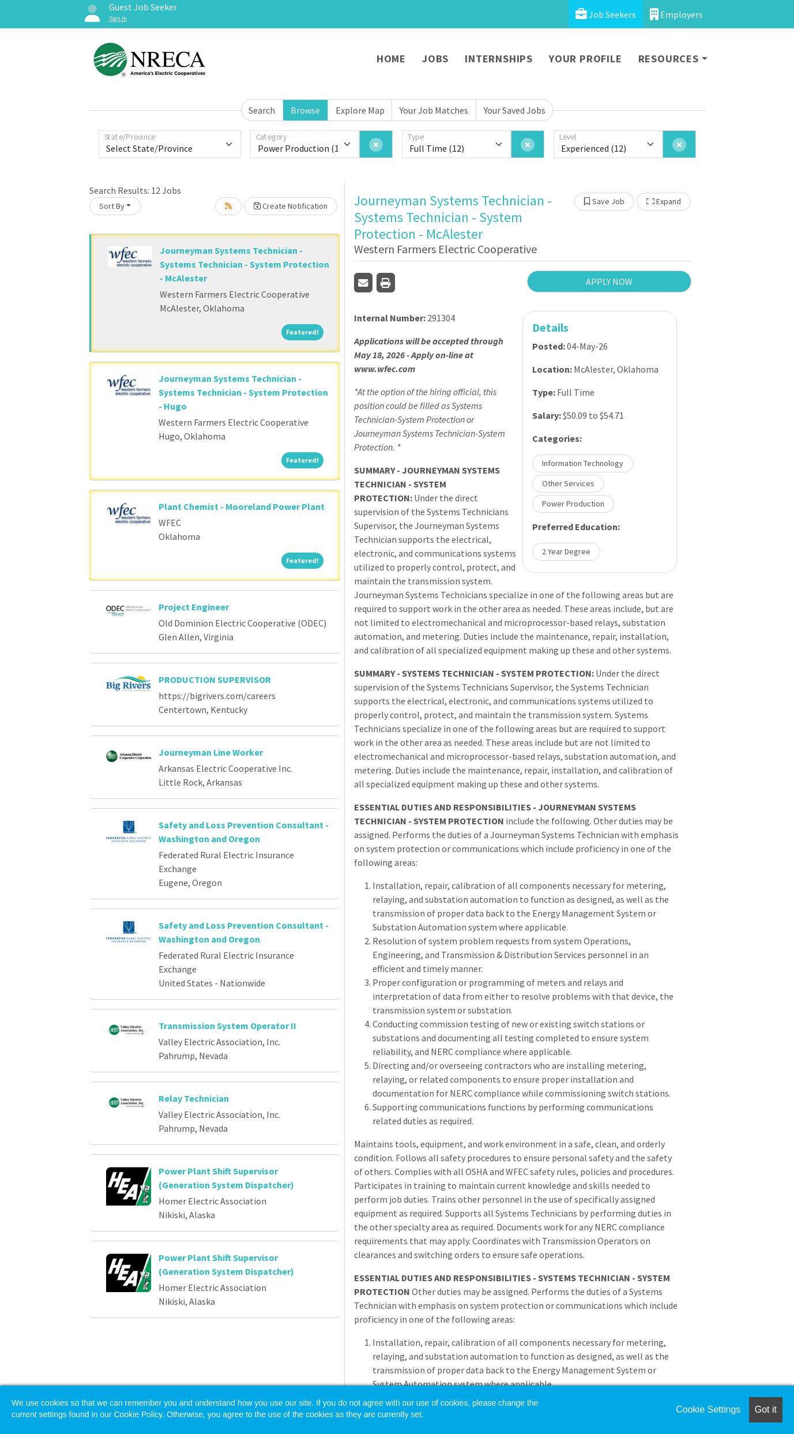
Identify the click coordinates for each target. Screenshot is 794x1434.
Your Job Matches (434, 110)
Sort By (112, 206)
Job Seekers (605, 14)
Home (391, 58)
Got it (766, 1409)
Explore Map (360, 110)
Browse (305, 110)
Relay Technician (194, 1098)
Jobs (435, 58)
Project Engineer (194, 607)
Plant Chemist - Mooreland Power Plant (242, 506)
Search (262, 110)
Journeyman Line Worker (211, 752)
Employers (676, 14)
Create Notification (291, 206)
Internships (499, 58)
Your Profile (585, 58)
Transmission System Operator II (227, 1025)
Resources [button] (668, 58)
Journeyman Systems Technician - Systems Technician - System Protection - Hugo (243, 392)
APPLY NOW (609, 281)
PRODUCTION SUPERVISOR (215, 679)
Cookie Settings (708, 1409)
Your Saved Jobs (514, 110)
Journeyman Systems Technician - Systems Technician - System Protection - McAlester (244, 264)
